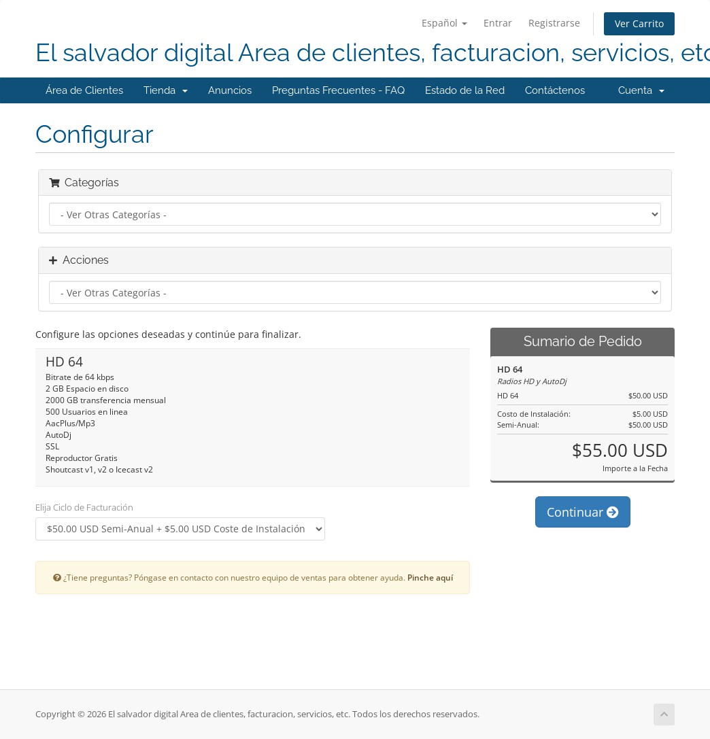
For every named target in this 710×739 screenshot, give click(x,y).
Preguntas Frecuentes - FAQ (338, 90)
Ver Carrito (639, 23)
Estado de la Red (465, 90)
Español (444, 22)
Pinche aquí (430, 577)
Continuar (583, 512)
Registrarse (554, 22)
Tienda (165, 90)
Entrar (498, 22)
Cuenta (641, 90)
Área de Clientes (84, 90)
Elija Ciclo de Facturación (84, 507)
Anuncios (230, 90)
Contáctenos (555, 90)
